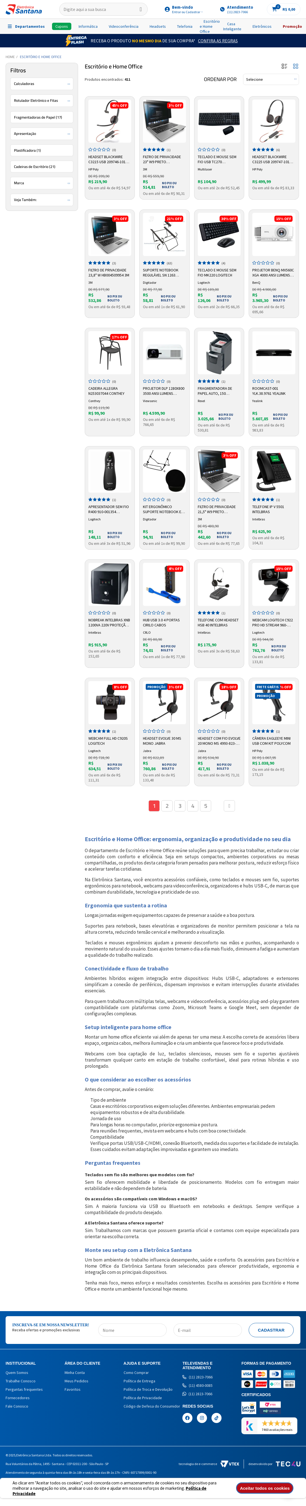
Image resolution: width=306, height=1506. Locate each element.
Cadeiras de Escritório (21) (34, 166)
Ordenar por (220, 79)
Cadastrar (271, 1330)
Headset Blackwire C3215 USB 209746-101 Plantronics (107, 159)
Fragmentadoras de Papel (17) (38, 117)
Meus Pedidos (76, 1380)
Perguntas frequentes (24, 1389)
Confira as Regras (218, 40)
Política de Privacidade (143, 1397)
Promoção (292, 26)
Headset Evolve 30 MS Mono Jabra (162, 741)
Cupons (61, 26)
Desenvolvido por (274, 1463)
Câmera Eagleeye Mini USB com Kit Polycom (271, 741)
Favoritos (73, 1389)
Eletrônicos (262, 26)
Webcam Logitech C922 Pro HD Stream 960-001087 (272, 622)
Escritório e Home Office (210, 26)
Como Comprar (136, 1372)
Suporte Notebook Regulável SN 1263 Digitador (160, 272)
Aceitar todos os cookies (266, 1488)
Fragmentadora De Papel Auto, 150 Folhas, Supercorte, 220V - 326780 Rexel (217, 391)
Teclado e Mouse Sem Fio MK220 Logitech (217, 272)
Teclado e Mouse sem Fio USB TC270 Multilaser (217, 159)
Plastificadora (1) (27, 150)
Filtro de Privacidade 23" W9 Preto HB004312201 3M (162, 159)
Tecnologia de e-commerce (209, 1464)
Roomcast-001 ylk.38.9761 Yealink (269, 391)
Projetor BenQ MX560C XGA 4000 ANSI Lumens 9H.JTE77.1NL (273, 272)
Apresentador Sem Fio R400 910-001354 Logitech (108, 509)
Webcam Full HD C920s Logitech (108, 741)
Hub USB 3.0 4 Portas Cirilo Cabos (161, 622)
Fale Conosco (17, 1406)
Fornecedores (18, 1397)
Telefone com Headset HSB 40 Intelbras (218, 622)
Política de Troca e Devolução (148, 1389)
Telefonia (184, 26)
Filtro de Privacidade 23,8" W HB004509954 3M (108, 272)
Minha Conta (75, 1372)
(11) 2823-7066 (197, 1377)
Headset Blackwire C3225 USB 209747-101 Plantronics (270, 159)
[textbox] (103, 9)
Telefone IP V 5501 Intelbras (268, 509)
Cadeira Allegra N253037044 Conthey (106, 391)
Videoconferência (123, 26)
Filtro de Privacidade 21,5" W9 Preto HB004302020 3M (217, 509)
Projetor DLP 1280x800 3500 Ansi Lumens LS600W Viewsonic (163, 391)
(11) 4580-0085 (197, 1385)
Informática (88, 26)
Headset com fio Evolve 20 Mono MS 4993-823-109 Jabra (219, 741)
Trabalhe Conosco (21, 1380)
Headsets (158, 26)
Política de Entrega (139, 1380)
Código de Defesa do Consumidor (152, 1406)
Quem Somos (17, 1372)
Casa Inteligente (232, 26)
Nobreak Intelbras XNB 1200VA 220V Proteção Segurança (109, 622)
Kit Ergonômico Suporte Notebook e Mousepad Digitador (162, 509)
